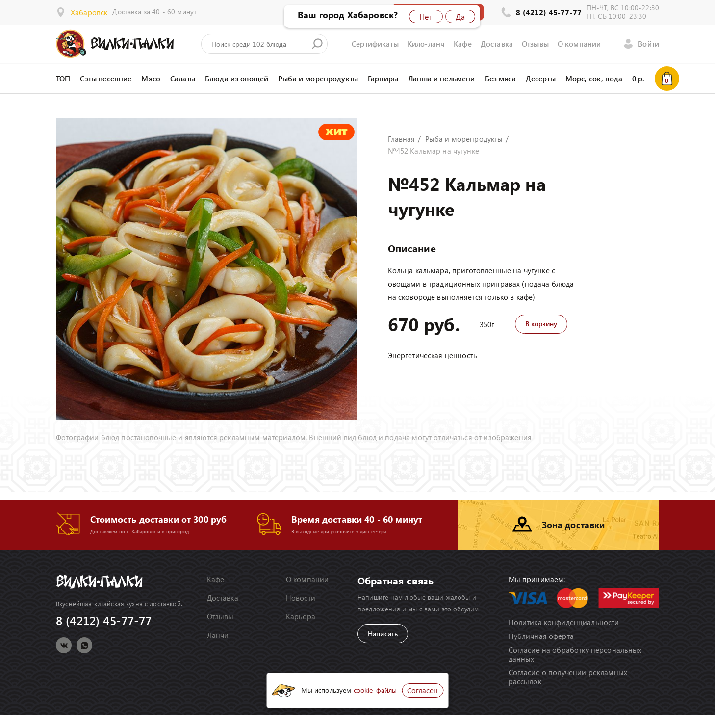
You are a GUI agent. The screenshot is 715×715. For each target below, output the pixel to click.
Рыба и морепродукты (318, 78)
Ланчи (218, 635)
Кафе (463, 43)
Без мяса (500, 78)
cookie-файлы (375, 690)
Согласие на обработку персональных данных (575, 654)
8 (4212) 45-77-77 (549, 12)
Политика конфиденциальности (564, 622)
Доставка (497, 43)
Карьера (300, 616)
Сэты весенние (105, 78)
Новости (300, 597)
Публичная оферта (541, 636)
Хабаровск (89, 12)
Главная (401, 139)
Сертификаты (375, 43)
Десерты (541, 78)
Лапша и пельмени (441, 78)
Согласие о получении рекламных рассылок (568, 677)
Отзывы (535, 43)
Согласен (422, 690)
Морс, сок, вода (593, 78)
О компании (579, 43)
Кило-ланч (426, 43)
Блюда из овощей (236, 78)
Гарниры (383, 78)
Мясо (150, 78)
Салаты (182, 78)
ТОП (63, 78)
